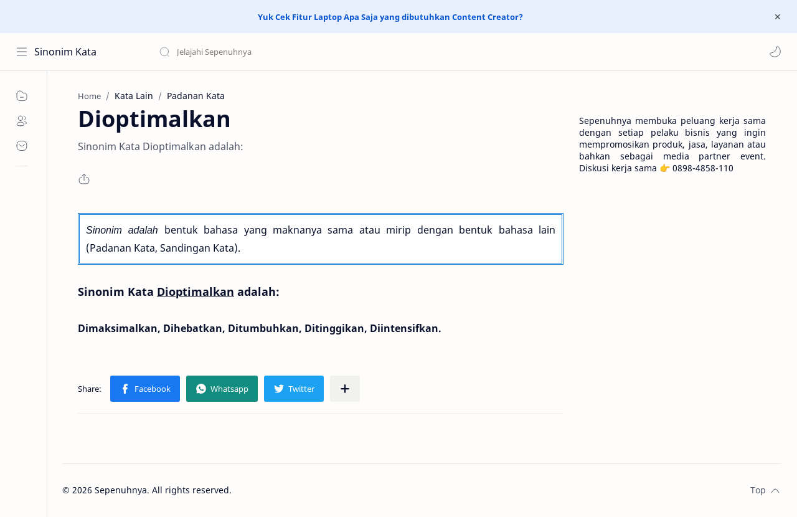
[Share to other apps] (345, 389)
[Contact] (21, 145)
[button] (775, 51)
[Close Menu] (777, 16)
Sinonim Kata (65, 52)
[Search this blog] (258, 52)
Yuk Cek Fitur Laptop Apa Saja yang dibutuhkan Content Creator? (390, 16)
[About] (21, 120)
